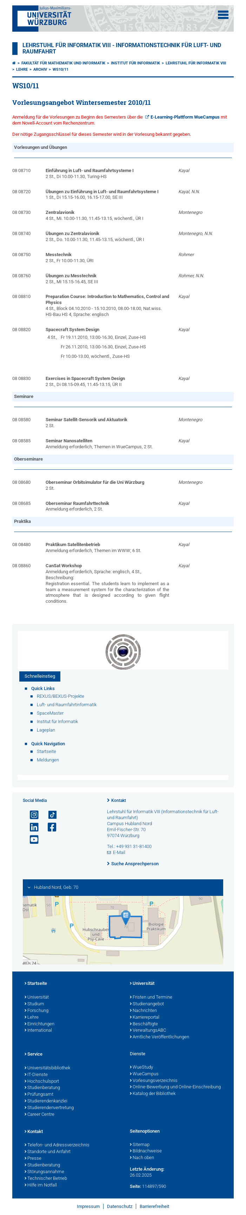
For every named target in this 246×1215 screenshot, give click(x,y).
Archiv (40, 69)
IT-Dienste (36, 1075)
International (38, 1030)
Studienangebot (147, 1004)
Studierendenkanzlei (46, 1101)
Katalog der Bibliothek (152, 1094)
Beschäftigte (144, 1024)
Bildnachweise (146, 1151)
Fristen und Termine (151, 997)
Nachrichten (143, 1011)
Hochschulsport (42, 1081)
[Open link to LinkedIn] (31, 827)
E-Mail (119, 852)
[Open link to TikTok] (49, 815)
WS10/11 (60, 69)
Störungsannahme (44, 1172)
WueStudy (141, 1067)
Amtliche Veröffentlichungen (159, 1037)
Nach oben (142, 1158)
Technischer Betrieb (46, 1179)
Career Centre (39, 1115)
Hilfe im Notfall (41, 1185)
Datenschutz (119, 1206)
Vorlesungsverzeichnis (154, 1081)
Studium (34, 1004)
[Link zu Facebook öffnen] (49, 827)
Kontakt (118, 800)
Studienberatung (42, 1088)
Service (33, 1054)
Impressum (88, 1206)
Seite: (135, 1186)
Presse (33, 1159)
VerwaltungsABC (148, 1030)
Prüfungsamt (39, 1094)
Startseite (36, 984)
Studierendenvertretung (49, 1108)
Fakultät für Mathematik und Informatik (63, 63)
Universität (37, 997)
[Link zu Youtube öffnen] (31, 840)
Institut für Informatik (135, 63)
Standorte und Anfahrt (48, 1152)
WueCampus (144, 1074)
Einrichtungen (39, 1024)
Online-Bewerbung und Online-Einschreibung (175, 1087)
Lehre (22, 69)
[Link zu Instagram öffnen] (31, 815)
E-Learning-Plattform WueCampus (185, 117)
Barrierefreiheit (154, 1206)
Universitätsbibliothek (47, 1068)
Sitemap (139, 1145)
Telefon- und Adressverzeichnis (57, 1145)
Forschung (36, 1011)
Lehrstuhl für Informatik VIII (196, 63)
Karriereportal (144, 1017)
